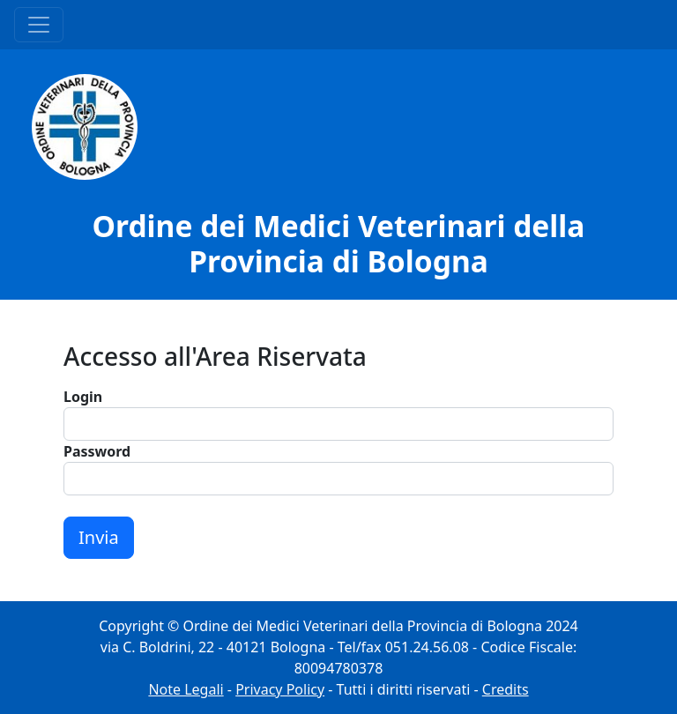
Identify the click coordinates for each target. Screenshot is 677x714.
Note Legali (185, 689)
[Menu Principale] (38, 24)
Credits (505, 689)
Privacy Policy (279, 689)
